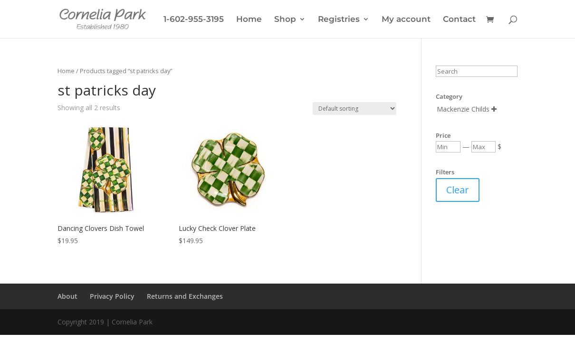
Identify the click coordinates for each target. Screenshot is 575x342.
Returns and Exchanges (185, 296)
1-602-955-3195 (193, 20)
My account (406, 20)
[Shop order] (354, 108)
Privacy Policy (112, 296)
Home (249, 20)
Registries (339, 20)
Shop (285, 20)
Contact (459, 20)
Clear (457, 189)
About (67, 296)
